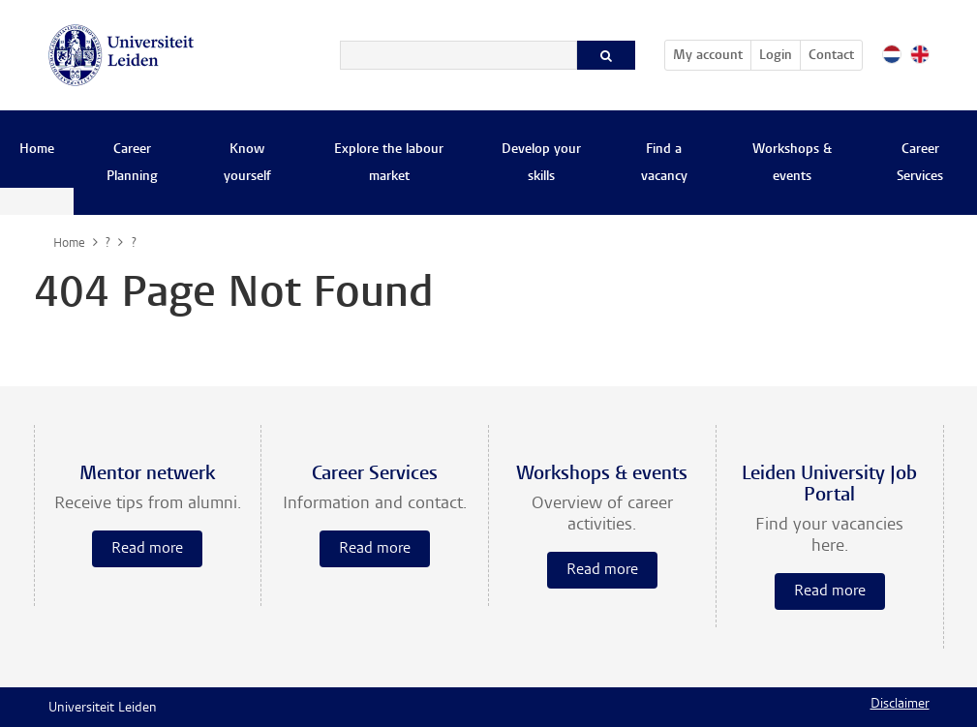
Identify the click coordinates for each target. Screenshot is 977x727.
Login (775, 56)
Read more (147, 549)
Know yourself (247, 163)
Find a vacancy (664, 163)
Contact (831, 56)
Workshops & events (792, 163)
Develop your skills (541, 163)
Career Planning (132, 163)
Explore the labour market (388, 163)
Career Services (920, 163)
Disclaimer (900, 705)
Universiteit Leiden (102, 708)
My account (711, 52)
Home (36, 150)
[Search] (458, 55)
